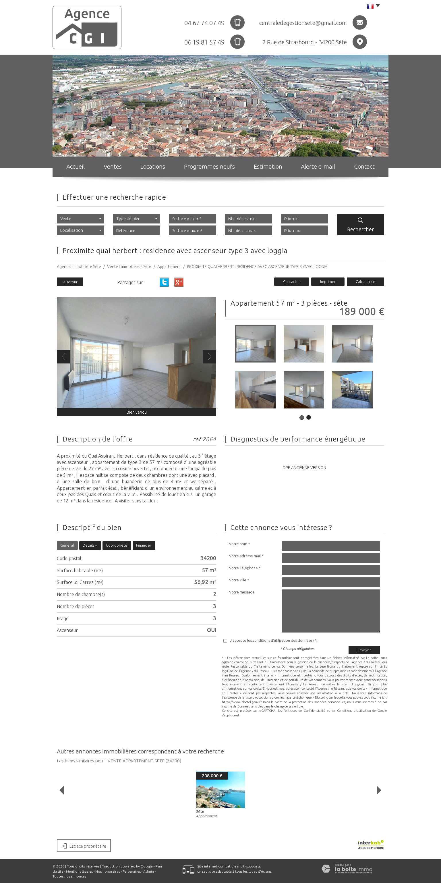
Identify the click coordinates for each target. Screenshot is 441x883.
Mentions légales (79, 871)
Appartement (169, 266)
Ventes (113, 166)
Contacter (291, 281)
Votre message (242, 592)
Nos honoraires (107, 871)
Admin (148, 871)
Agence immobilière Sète (79, 266)
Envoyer (364, 650)
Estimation (268, 166)
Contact (364, 166)
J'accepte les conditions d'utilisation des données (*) (274, 640)
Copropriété (116, 545)
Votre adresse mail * (246, 556)
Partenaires (132, 871)
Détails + (90, 545)
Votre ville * (239, 580)
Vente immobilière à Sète (129, 266)
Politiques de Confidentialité (304, 710)
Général (67, 545)
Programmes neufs (209, 166)
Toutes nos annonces (69, 876)
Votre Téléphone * (245, 568)
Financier (143, 545)
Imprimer (328, 281)
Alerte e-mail (318, 166)
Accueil (75, 166)
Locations (152, 166)
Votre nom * (239, 544)
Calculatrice (365, 281)
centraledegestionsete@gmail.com (303, 23)
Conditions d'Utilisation (354, 710)
